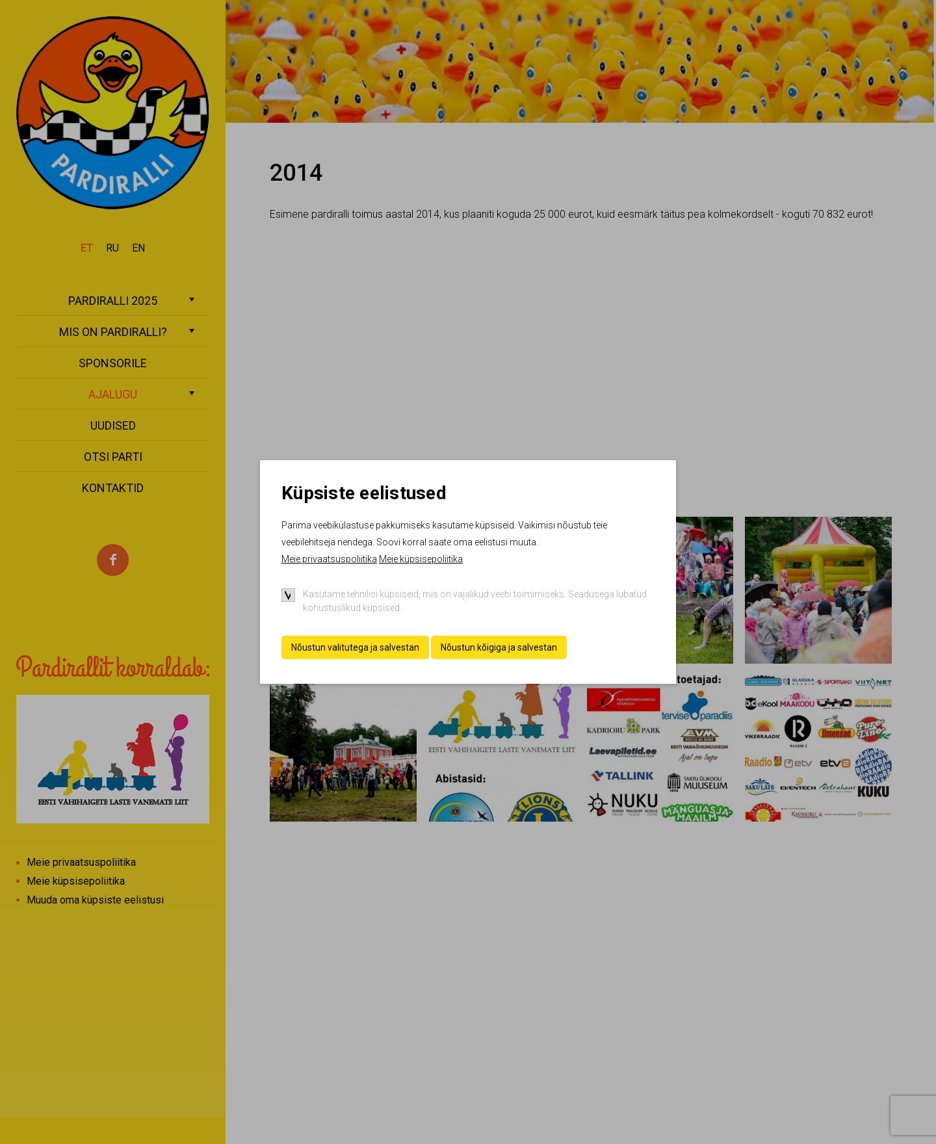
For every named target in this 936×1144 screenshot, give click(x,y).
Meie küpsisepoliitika (421, 559)
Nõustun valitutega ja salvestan (355, 647)
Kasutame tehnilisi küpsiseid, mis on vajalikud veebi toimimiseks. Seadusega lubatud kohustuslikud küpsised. (475, 601)
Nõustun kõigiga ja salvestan (499, 647)
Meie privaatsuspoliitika (329, 559)
